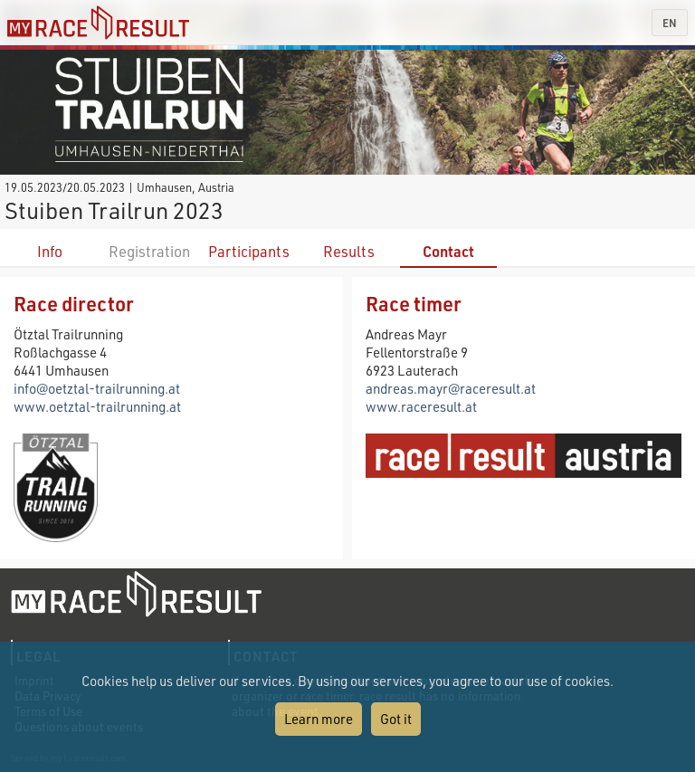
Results (349, 251)
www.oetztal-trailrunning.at (97, 406)
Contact (448, 251)
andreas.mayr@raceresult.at (451, 388)
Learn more (318, 719)
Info (49, 251)
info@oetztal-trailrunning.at (97, 388)
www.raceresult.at (421, 406)
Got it (396, 719)
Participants (249, 251)
